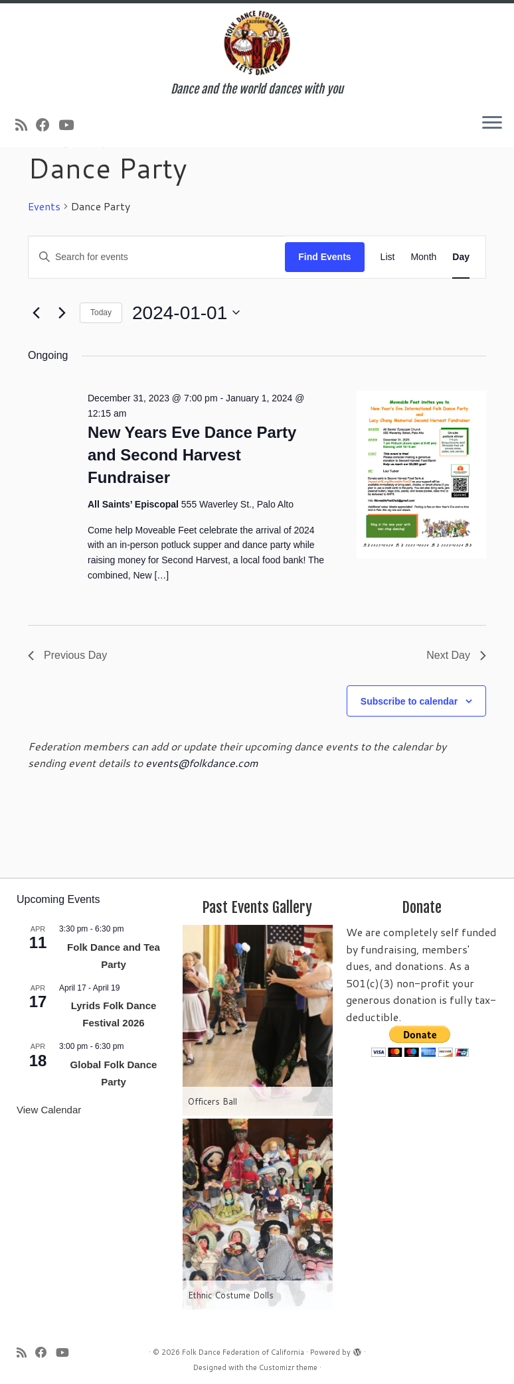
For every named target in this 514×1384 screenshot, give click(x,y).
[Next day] (62, 312)
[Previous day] (36, 312)
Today (101, 312)
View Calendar (49, 1109)
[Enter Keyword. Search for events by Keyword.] (157, 257)
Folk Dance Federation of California (243, 1352)
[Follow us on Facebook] (47, 125)
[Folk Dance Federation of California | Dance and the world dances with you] (257, 43)
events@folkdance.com (201, 762)
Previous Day (67, 655)
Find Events (324, 256)
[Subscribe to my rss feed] (25, 125)
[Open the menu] (492, 123)
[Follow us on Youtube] (70, 125)
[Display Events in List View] (388, 257)
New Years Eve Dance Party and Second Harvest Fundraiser (192, 454)
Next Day (456, 655)
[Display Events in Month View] (423, 257)
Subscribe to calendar (409, 701)
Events (44, 206)
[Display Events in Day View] (461, 257)
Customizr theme (288, 1367)
